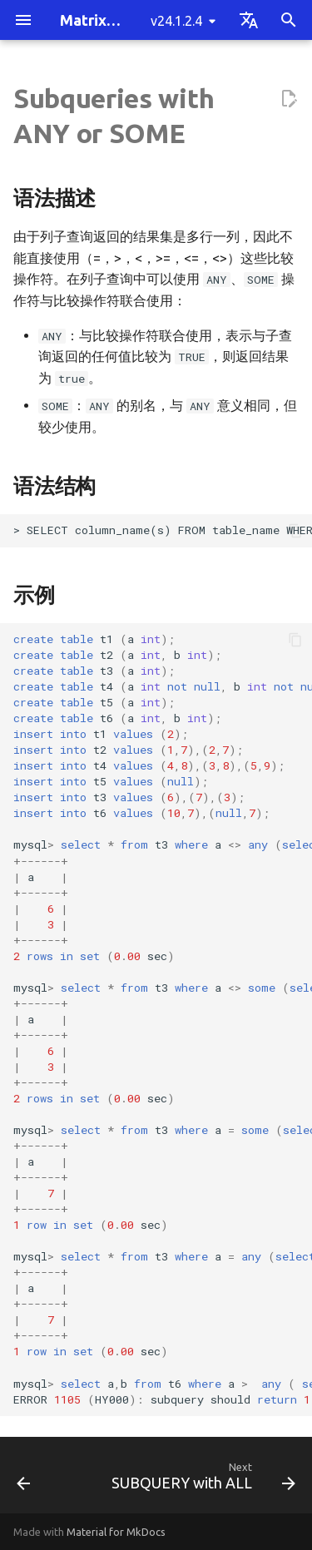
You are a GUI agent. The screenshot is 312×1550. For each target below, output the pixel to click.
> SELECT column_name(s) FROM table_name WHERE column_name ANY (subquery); (162, 529)
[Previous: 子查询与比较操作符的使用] (23, 1480)
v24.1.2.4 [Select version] (176, 20)
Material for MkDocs (116, 1532)
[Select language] (248, 20)
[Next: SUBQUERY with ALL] (201, 1480)
